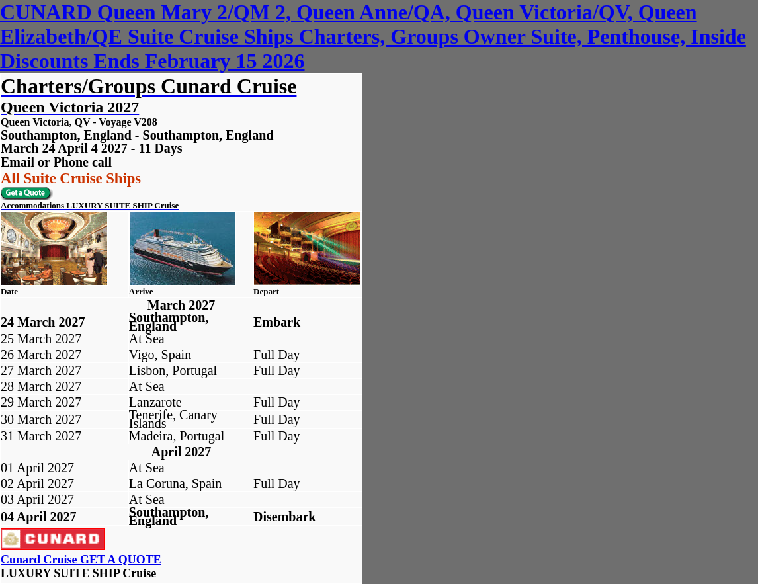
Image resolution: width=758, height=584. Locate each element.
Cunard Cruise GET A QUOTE (81, 559)
